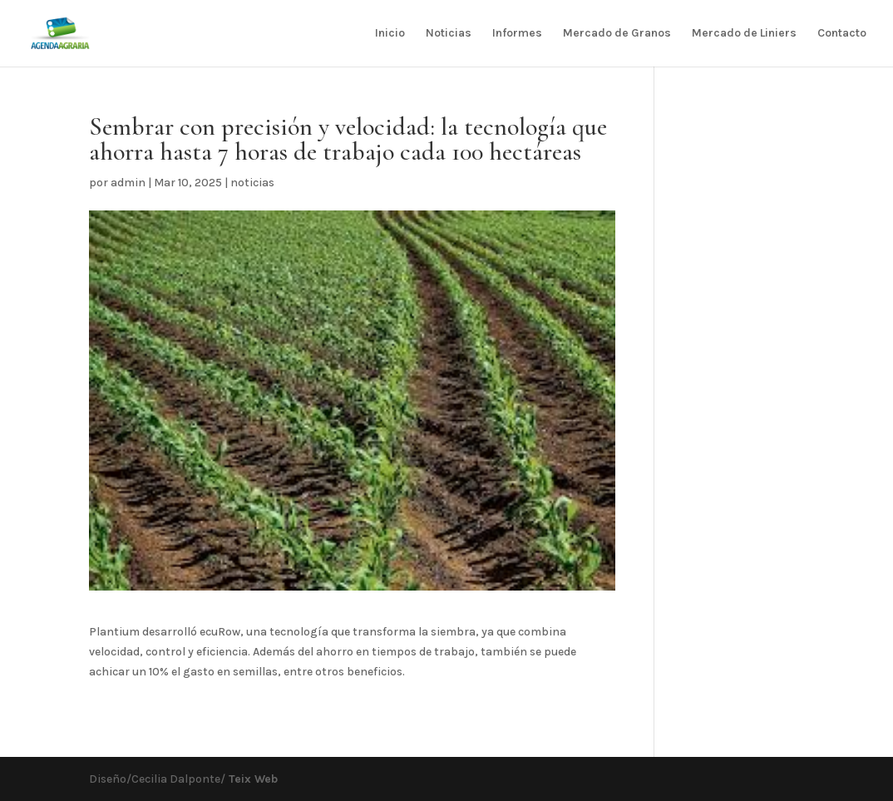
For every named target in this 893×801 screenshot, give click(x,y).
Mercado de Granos (617, 33)
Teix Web (251, 779)
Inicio (390, 33)
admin (128, 183)
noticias (252, 183)
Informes (517, 33)
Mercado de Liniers (744, 33)
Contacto (841, 33)
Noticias (448, 33)
